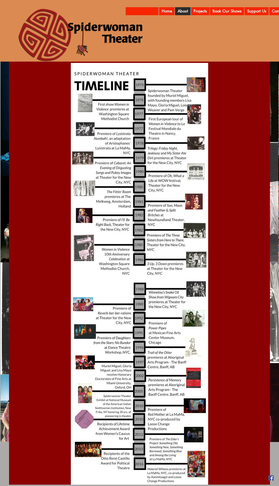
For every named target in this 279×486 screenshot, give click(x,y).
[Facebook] (271, 478)
